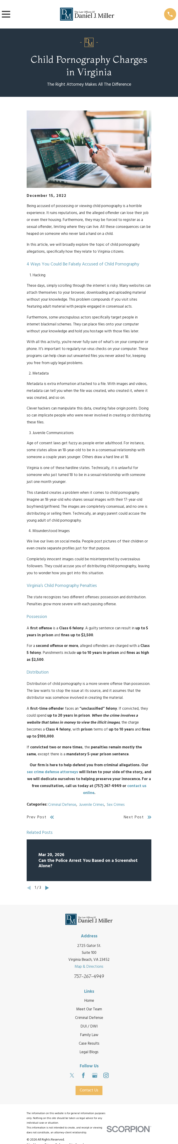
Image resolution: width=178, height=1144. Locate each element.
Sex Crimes (116, 805)
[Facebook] (83, 1075)
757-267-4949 (89, 976)
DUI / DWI (89, 1026)
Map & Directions (89, 967)
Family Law (89, 1035)
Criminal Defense (62, 805)
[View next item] (47, 888)
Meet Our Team (89, 1009)
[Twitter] (72, 1075)
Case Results (89, 1043)
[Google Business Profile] (94, 1075)
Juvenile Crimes (91, 805)
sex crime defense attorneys (52, 772)
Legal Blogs (89, 1052)
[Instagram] (106, 1075)
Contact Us (89, 1090)
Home (89, 1001)
